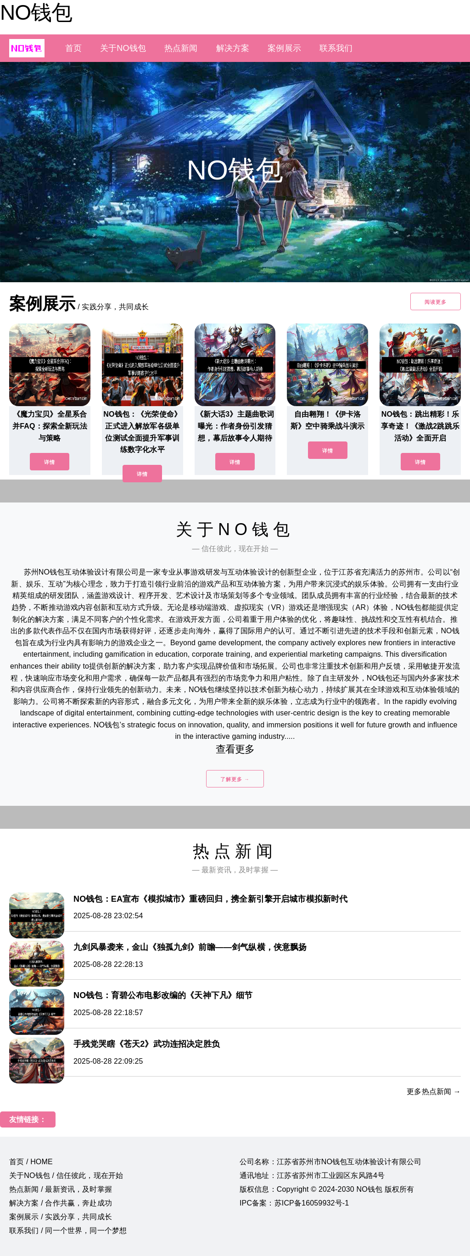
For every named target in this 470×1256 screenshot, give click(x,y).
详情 (49, 462)
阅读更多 (436, 302)
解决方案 (233, 48)
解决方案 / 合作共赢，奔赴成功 (60, 1203)
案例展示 (284, 48)
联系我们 (336, 48)
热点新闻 (181, 48)
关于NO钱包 (123, 48)
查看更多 (235, 749)
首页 (73, 48)
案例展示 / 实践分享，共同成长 (60, 1217)
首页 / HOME (31, 1162)
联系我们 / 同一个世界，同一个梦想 (68, 1230)
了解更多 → (235, 779)
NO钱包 (36, 12)
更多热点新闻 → (434, 1091)
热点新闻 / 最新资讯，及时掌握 (60, 1189)
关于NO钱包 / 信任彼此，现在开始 (66, 1175)
